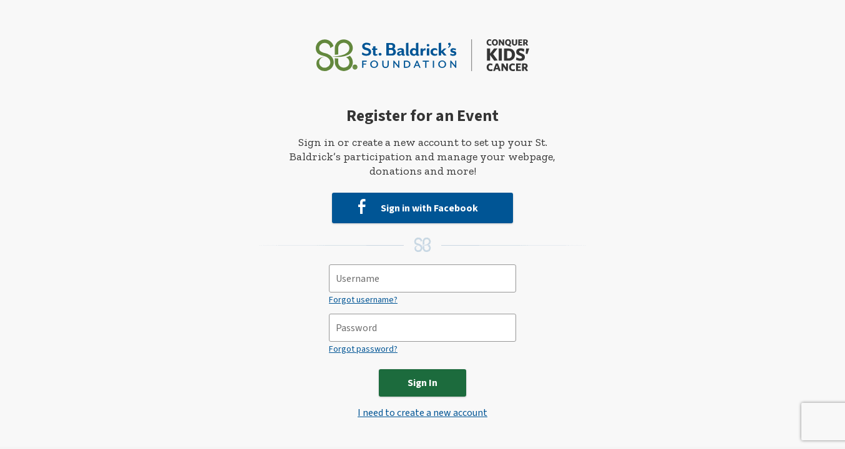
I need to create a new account (422, 413)
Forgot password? (363, 349)
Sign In (422, 383)
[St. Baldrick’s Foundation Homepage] (423, 49)
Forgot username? (363, 300)
